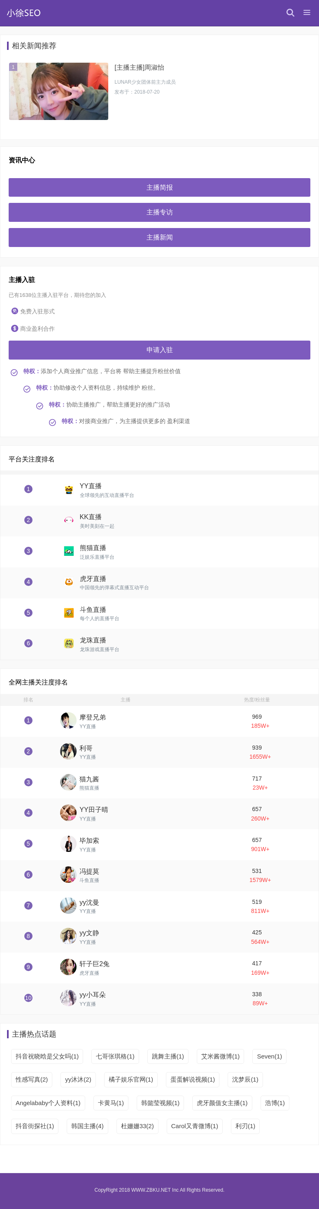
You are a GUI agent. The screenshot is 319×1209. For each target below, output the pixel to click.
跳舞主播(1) (168, 1056)
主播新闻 (160, 237)
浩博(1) (275, 1102)
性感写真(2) (32, 1079)
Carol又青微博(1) (194, 1125)
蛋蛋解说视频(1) (192, 1079)
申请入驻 (160, 349)
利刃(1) (245, 1125)
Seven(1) (269, 1056)
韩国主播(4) (87, 1125)
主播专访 (160, 212)
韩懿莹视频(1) (160, 1102)
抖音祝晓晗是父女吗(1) (47, 1056)
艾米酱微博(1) (220, 1056)
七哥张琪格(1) (115, 1056)
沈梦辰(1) (245, 1079)
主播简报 (160, 187)
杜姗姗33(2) (137, 1125)
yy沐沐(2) (78, 1079)
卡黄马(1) (111, 1102)
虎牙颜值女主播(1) (222, 1102)
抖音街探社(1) (35, 1125)
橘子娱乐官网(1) (131, 1079)
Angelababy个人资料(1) (48, 1102)
